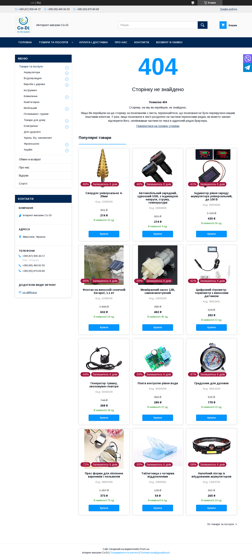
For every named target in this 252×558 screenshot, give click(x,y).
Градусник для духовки (211, 383)
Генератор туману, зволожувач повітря (104, 385)
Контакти (141, 42)
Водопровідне (33, 78)
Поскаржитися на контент (124, 552)
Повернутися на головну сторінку (158, 126)
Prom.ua (144, 549)
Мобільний (30, 108)
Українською (31, 143)
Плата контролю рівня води (158, 383)
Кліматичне (30, 96)
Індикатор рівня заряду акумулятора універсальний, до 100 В (211, 196)
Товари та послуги (53, 42)
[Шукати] (203, 25)
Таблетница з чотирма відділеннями (157, 475)
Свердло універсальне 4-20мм (104, 195)
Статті (23, 183)
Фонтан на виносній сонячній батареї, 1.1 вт (104, 291)
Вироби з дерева (34, 84)
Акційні (28, 149)
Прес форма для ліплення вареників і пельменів (104, 475)
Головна (25, 42)
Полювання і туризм (36, 113)
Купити (104, 234)
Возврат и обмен (169, 42)
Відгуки (23, 175)
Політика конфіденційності (155, 552)
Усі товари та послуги (220, 524)
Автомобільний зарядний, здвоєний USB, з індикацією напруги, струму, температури (157, 198)
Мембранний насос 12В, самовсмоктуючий (158, 291)
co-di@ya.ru (29, 292)
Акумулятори (32, 72)
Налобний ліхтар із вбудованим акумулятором (211, 475)
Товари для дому (34, 120)
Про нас (121, 42)
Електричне (31, 125)
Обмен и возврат (30, 159)
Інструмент (30, 90)
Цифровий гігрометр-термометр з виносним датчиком (211, 293)
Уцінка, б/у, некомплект (38, 137)
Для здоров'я (32, 131)
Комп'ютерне (31, 102)
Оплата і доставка (93, 42)
